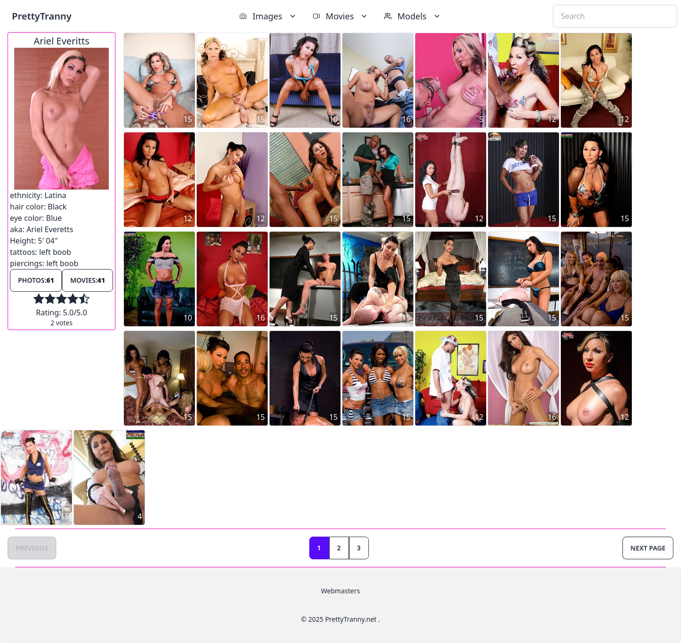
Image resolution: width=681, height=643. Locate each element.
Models (413, 16)
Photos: (36, 280)
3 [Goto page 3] (359, 547)
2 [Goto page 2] (339, 547)
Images (268, 16)
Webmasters (340, 590)
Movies (341, 16)
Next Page (647, 547)
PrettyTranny (41, 15)
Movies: (87, 280)
